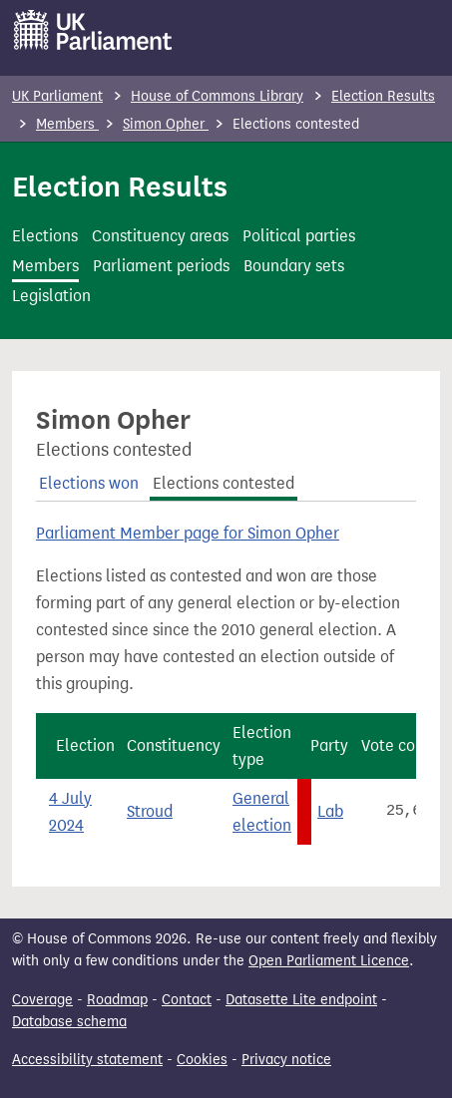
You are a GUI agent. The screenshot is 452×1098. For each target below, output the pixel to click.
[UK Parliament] (93, 30)
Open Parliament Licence (328, 960)
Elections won (89, 483)
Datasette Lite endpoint (301, 999)
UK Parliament (57, 96)
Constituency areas (160, 235)
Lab (330, 811)
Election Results (383, 96)
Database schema (69, 1021)
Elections (45, 235)
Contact (187, 999)
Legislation (51, 295)
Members (67, 124)
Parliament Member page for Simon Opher (187, 533)
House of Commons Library (217, 96)
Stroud (150, 811)
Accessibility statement (87, 1059)
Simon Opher (166, 124)
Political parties (298, 235)
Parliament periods (161, 265)
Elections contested (223, 483)
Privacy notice (286, 1059)
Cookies (202, 1059)
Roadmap (117, 999)
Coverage (42, 999)
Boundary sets (293, 265)
